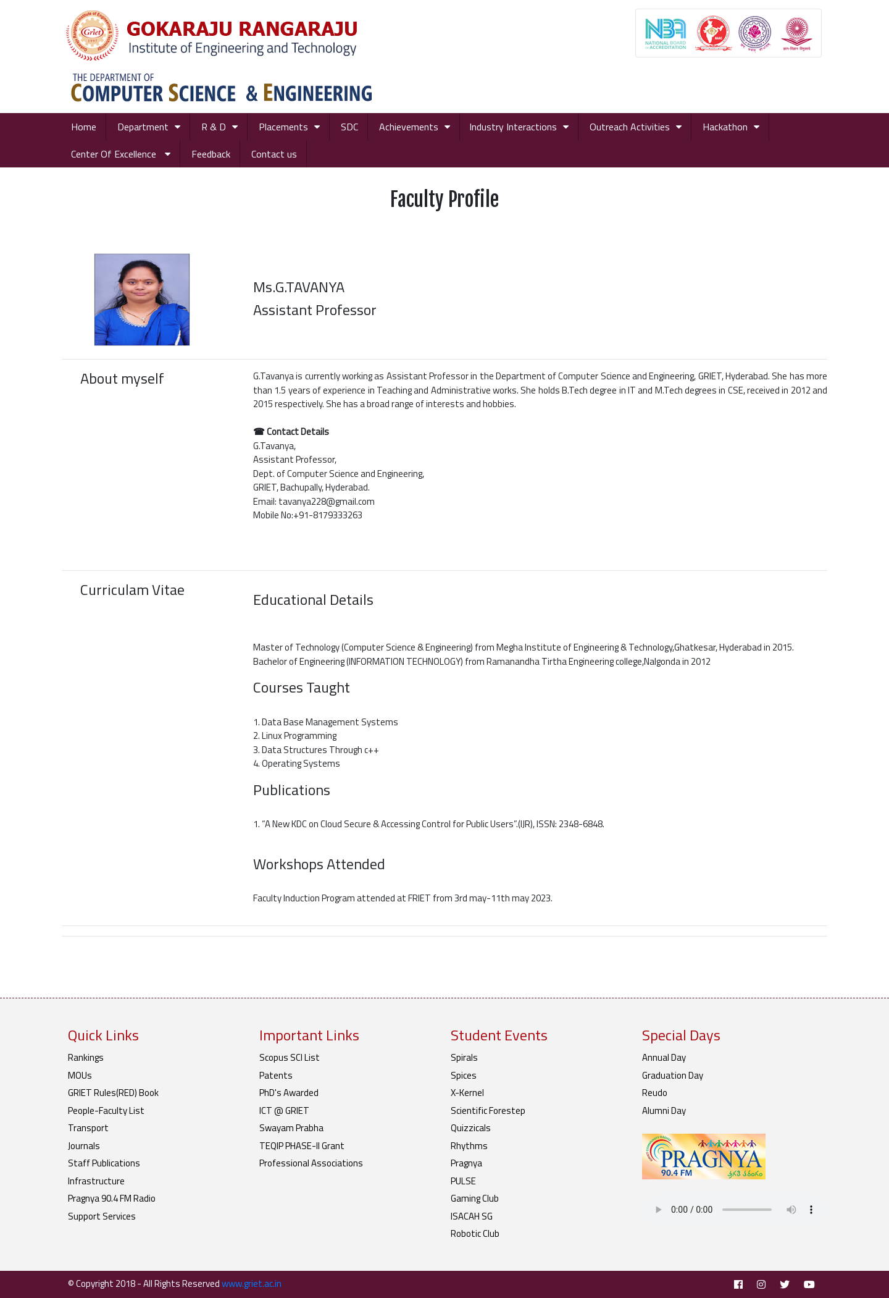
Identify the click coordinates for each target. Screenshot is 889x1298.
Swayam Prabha (291, 1128)
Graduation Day (672, 1075)
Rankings (86, 1057)
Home (83, 126)
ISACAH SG (472, 1216)
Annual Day (664, 1057)
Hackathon (725, 126)
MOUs (80, 1075)
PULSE (463, 1181)
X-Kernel (467, 1092)
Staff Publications (104, 1163)
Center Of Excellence (115, 153)
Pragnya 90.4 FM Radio (112, 1198)
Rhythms (469, 1146)
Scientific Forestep (488, 1110)
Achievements (408, 126)
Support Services (102, 1216)
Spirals (464, 1057)
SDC (349, 126)
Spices (464, 1075)
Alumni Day (664, 1110)
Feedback (210, 153)
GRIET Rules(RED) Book (113, 1092)
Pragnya (466, 1163)
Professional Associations (311, 1163)
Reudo (654, 1092)
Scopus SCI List (289, 1057)
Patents (276, 1075)
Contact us (274, 153)
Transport (88, 1128)
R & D (213, 126)
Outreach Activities (630, 126)
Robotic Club (475, 1233)
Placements (283, 126)
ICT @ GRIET (284, 1110)
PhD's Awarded (289, 1092)
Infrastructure (96, 1181)
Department (143, 126)
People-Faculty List (106, 1110)
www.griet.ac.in (252, 1283)
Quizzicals (471, 1128)
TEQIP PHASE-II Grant (301, 1146)
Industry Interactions (513, 126)
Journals (84, 1146)
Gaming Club (475, 1198)
